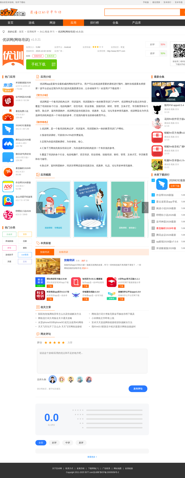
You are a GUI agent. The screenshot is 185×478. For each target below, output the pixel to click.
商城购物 (9, 241)
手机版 (146, 2)
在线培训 (50, 56)
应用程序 (31, 31)
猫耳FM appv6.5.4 (174, 105)
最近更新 (156, 2)
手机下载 (38, 64)
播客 (25, 248)
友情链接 (129, 468)
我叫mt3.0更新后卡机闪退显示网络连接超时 (114, 326)
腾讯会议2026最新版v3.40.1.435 (166, 235)
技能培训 (38, 56)
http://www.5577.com (116, 51)
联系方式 (69, 468)
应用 (73, 22)
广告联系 (106, 468)
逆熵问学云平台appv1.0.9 (129, 292)
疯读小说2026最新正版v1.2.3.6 (166, 209)
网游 (52, 22)
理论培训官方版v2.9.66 (57, 279)
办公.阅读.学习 (47, 31)
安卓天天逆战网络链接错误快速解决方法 (112, 322)
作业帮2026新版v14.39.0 (165, 196)
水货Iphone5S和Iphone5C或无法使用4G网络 (60, 322)
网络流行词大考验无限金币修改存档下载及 (113, 314)
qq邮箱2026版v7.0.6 (167, 241)
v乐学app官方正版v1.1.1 (129, 279)
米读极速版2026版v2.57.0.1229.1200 (166, 249)
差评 (152, 53)
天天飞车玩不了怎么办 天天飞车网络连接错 (60, 326)
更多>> (85, 268)
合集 (115, 22)
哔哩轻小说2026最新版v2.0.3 (166, 216)
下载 (50, 286)
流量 (25, 241)
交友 (25, 261)
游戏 (31, 22)
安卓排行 (167, 2)
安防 (25, 234)
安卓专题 (179, 2)
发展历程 (81, 468)
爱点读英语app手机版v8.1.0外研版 (166, 202)
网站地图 (118, 468)
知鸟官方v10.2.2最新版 (92, 279)
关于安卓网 (57, 468)
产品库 (136, 22)
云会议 (9, 234)
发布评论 (138, 388)
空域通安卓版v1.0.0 (90, 292)
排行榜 (94, 22)
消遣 (9, 261)
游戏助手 (9, 255)
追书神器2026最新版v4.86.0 (166, 222)
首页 (10, 22)
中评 (67, 442)
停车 (9, 248)
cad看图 (24, 255)
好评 (152, 44)
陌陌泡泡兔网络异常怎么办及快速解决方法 (59, 314)
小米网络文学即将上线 (103, 318)
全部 (41, 442)
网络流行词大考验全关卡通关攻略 (55, 318)
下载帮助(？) (93, 468)
